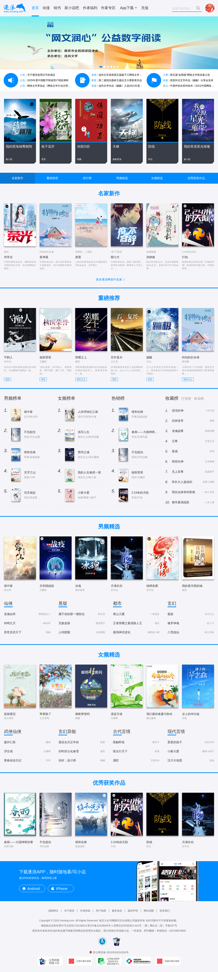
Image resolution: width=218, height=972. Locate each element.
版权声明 (133, 910)
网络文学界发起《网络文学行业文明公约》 (48, 85)
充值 (144, 8)
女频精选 (157, 178)
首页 (35, 8)
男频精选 (122, 178)
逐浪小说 (14, 8)
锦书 (57, 8)
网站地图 (149, 910)
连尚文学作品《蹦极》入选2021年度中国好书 (120, 85)
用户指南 (101, 910)
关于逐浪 (69, 910)
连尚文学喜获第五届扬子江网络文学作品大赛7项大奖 (124, 74)
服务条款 (117, 910)
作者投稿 (85, 910)
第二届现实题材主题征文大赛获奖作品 (116, 80)
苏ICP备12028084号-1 (100, 925)
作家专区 (108, 8)
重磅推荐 (52, 178)
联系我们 (165, 910)
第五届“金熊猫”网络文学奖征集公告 (186, 74)
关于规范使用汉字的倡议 (37, 74)
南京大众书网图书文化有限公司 (117, 920)
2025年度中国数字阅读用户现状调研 (44, 80)
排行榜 (87, 178)
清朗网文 (53, 910)
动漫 (46, 8)
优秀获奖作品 (196, 178)
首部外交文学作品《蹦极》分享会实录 (188, 80)
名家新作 (17, 178)
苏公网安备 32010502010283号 (111, 952)
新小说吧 (71, 8)
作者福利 (90, 8)
